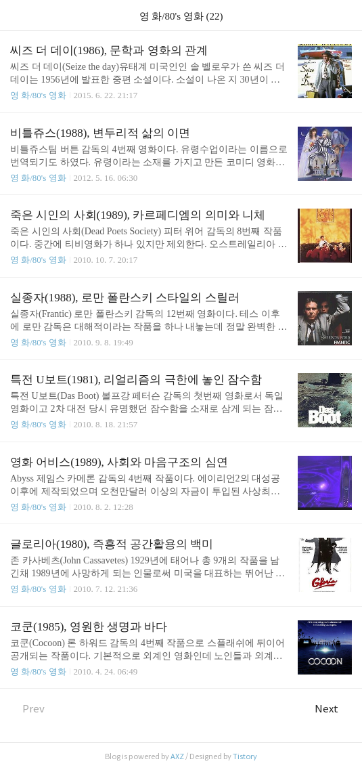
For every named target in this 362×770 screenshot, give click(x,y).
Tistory (245, 756)
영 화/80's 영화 (38, 95)
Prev (27, 708)
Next (333, 708)
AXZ (177, 756)
